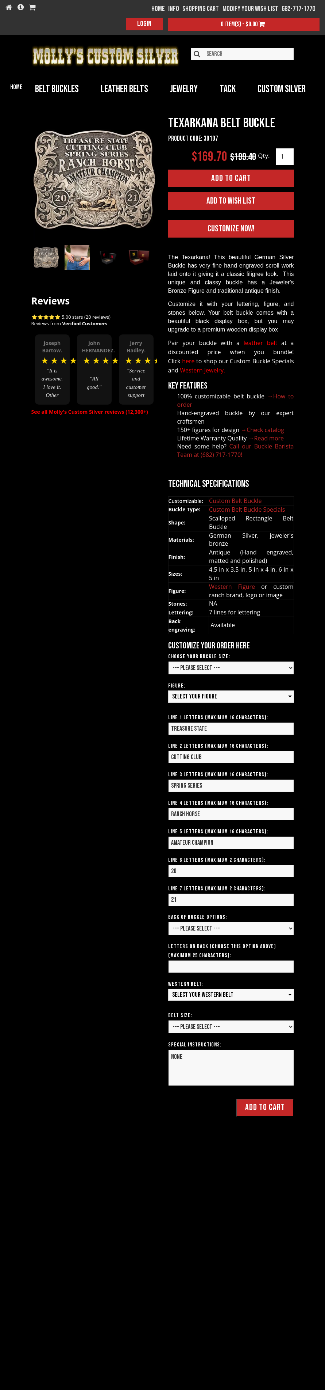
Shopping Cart (200, 8)
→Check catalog (262, 428)
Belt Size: (180, 1014)
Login (144, 23)
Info (173, 8)
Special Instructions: (194, 1043)
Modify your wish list (250, 8)
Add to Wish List (230, 199)
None (231, 1066)
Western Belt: (185, 982)
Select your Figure (194, 694)
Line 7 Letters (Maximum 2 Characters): (217, 886)
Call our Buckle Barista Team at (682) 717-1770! (235, 449)
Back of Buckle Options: (197, 915)
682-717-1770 (298, 8)
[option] (52, 365)
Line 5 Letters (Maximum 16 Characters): (218, 829)
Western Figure (235, 585)
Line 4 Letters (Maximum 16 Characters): (218, 801)
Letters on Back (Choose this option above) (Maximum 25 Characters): (222, 949)
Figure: (176, 684)
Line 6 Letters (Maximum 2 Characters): (217, 858)
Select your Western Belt (202, 993)
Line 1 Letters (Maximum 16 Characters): (218, 715)
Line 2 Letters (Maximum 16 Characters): (218, 744)
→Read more (266, 436)
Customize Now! (231, 227)
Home (16, 87)
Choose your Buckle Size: (199, 654)
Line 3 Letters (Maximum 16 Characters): (218, 772)
